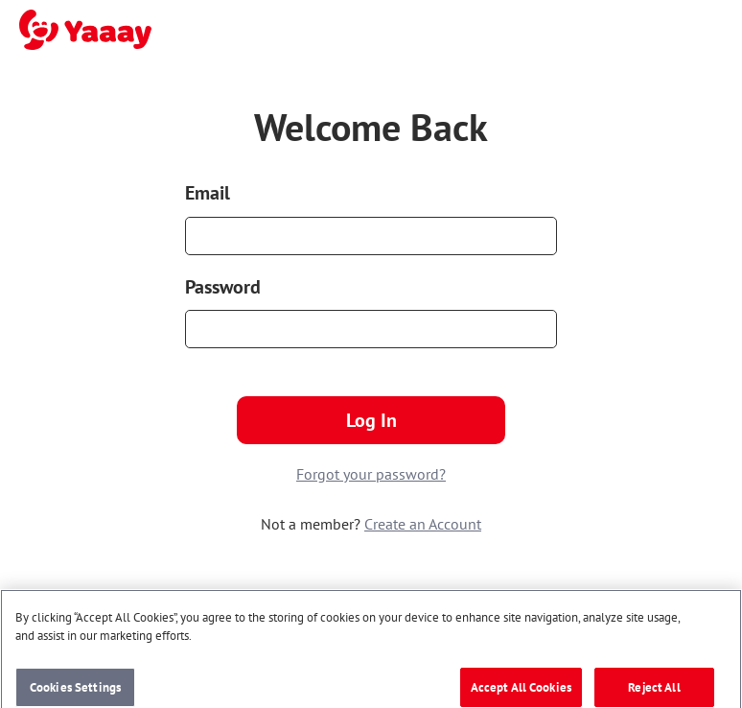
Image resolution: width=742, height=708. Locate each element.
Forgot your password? (371, 474)
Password (223, 286)
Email (207, 192)
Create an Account (422, 523)
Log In (371, 420)
